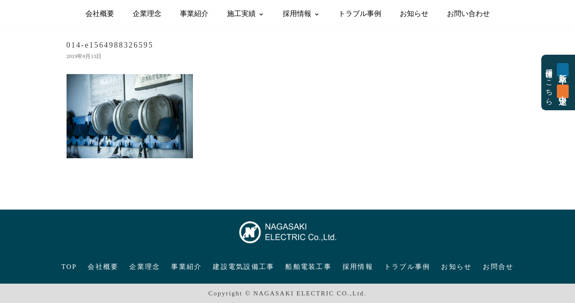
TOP (69, 266)
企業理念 (147, 13)
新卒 (563, 70)
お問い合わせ (468, 13)
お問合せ (498, 266)
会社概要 (100, 13)
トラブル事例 (359, 13)
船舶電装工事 (308, 266)
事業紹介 (194, 13)
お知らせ (414, 13)
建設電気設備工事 (243, 266)
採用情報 (357, 266)
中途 (563, 91)
